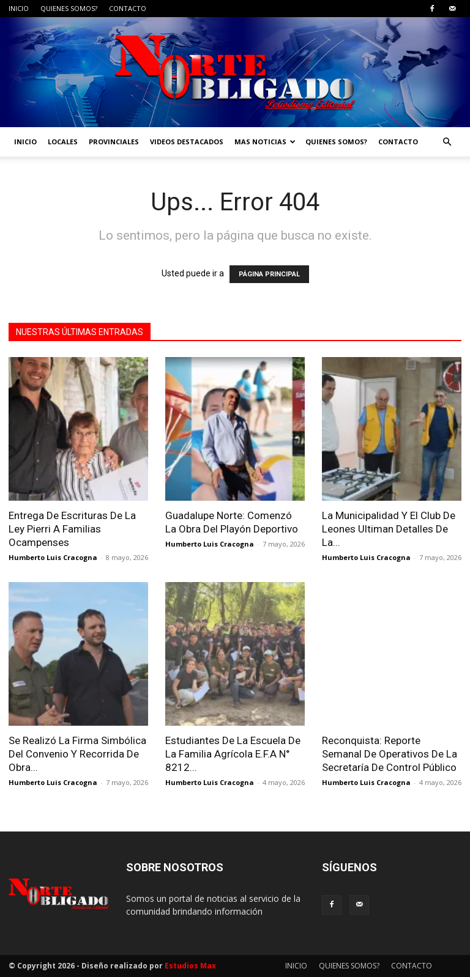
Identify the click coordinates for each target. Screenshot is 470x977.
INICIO (19, 8)
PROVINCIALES (114, 141)
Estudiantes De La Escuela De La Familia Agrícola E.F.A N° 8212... (232, 753)
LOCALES (63, 141)
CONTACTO (127, 8)
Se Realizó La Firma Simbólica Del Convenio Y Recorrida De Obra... (77, 753)
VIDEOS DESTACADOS (186, 141)
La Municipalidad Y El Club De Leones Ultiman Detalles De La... (388, 528)
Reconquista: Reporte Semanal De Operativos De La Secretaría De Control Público (389, 753)
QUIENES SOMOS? (68, 8)
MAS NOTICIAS (265, 141)
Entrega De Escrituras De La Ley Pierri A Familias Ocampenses (72, 528)
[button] (446, 142)
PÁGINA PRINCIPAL (269, 274)
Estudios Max (190, 965)
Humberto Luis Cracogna (53, 557)
